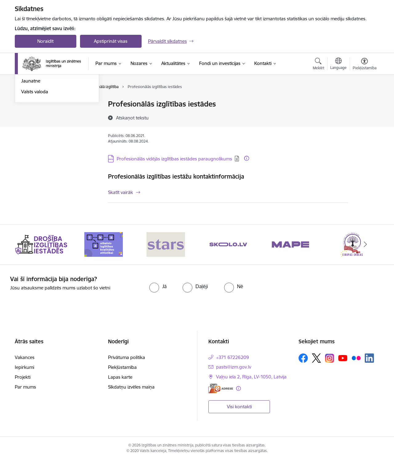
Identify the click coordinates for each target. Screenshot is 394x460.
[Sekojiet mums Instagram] (329, 358)
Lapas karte (120, 377)
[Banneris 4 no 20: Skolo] (228, 244)
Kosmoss (30, 136)
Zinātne (29, 115)
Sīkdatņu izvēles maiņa (131, 387)
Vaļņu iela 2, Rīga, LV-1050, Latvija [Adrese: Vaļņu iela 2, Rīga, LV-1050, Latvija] (251, 377)
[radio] (158, 286)
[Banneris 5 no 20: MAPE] (290, 244)
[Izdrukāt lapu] (364, 101)
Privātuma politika (126, 357)
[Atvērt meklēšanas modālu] (318, 64)
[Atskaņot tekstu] (132, 117)
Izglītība (29, 104)
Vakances (24, 357)
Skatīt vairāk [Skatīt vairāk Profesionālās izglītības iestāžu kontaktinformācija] (120, 192)
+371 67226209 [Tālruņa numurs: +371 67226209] (232, 357)
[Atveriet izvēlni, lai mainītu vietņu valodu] (338, 64)
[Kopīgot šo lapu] (364, 116)
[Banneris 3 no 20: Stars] (166, 244)
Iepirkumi (24, 367)
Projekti (22, 377)
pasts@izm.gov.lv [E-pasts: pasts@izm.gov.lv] (233, 367)
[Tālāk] (365, 244)
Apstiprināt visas (110, 41)
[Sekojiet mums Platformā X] (316, 358)
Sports (28, 126)
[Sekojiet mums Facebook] (303, 358)
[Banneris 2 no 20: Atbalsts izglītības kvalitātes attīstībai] (103, 244)
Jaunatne (30, 147)
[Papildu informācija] (246, 158)
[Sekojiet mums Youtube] (343, 357)
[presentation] (333, 288)
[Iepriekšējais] (29, 244)
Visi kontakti (239, 407)
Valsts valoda (34, 158)
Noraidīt (45, 41)
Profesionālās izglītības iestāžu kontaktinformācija (176, 176)
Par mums (25, 387)
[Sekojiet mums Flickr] (356, 357)
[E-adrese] (220, 388)
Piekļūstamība (122, 367)
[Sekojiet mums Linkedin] (369, 358)
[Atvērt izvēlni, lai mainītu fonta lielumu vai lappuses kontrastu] (365, 64)
